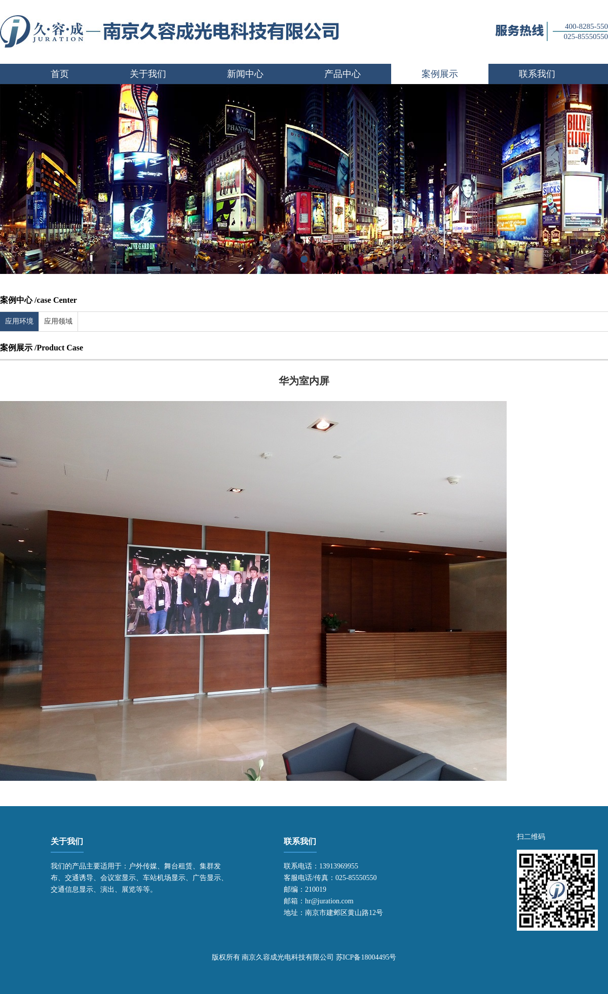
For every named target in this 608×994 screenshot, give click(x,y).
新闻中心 (245, 74)
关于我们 (148, 74)
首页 (60, 74)
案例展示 (440, 74)
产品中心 (342, 74)
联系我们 (537, 74)
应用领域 (58, 321)
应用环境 (19, 321)
